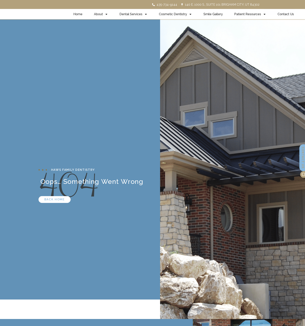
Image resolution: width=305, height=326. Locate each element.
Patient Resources (250, 18)
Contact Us (286, 18)
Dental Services (133, 18)
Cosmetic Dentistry (175, 18)
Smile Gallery (213, 18)
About (101, 18)
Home (77, 18)
